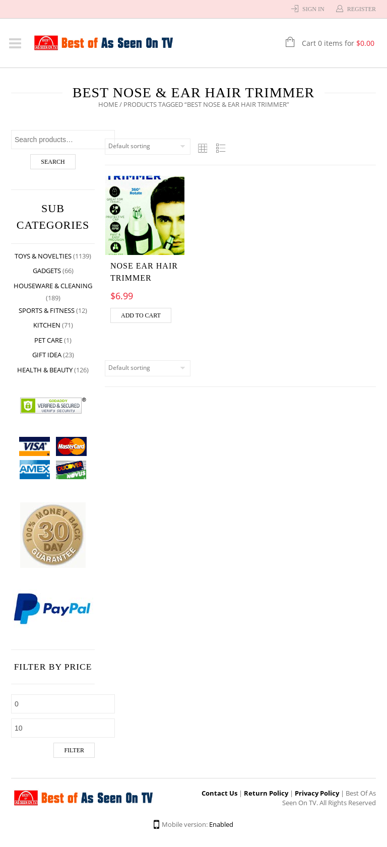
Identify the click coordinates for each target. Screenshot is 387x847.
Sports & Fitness (47, 310)
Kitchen (46, 325)
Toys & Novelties (43, 255)
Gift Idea (46, 354)
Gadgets (47, 270)
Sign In (313, 9)
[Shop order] (147, 147)
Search (52, 161)
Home (108, 104)
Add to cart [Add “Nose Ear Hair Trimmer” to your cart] (141, 315)
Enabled (221, 824)
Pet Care (48, 340)
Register (361, 9)
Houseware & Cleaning (53, 285)
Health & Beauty (45, 369)
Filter (74, 750)
